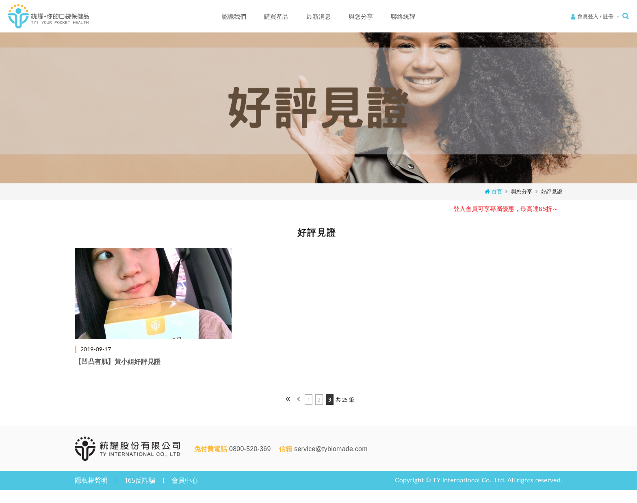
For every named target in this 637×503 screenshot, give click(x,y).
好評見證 (551, 191)
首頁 (497, 191)
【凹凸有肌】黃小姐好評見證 (117, 361)
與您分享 (521, 191)
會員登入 (587, 16)
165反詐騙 (140, 480)
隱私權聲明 (91, 480)
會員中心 (184, 480)
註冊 (608, 16)
